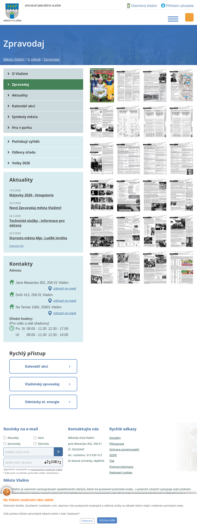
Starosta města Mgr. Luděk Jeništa (38, 238)
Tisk (111, 461)
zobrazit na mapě (64, 288)
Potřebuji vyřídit (26, 141)
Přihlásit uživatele (180, 5)
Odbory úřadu (24, 152)
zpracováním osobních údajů (46, 469)
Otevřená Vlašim (144, 5)
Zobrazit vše (16, 246)
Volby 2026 (21, 163)
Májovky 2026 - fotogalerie (31, 195)
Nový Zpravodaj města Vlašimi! (35, 207)
